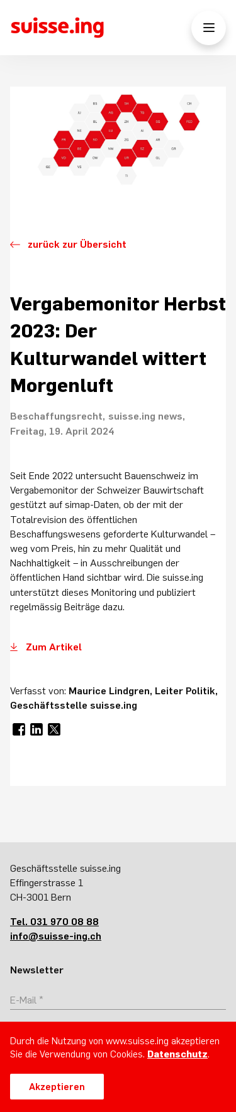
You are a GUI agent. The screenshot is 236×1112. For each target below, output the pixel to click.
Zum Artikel (54, 646)
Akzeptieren (57, 1086)
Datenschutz (177, 1054)
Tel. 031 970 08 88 (54, 921)
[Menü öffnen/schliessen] (208, 28)
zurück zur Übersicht (77, 244)
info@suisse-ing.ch (55, 935)
